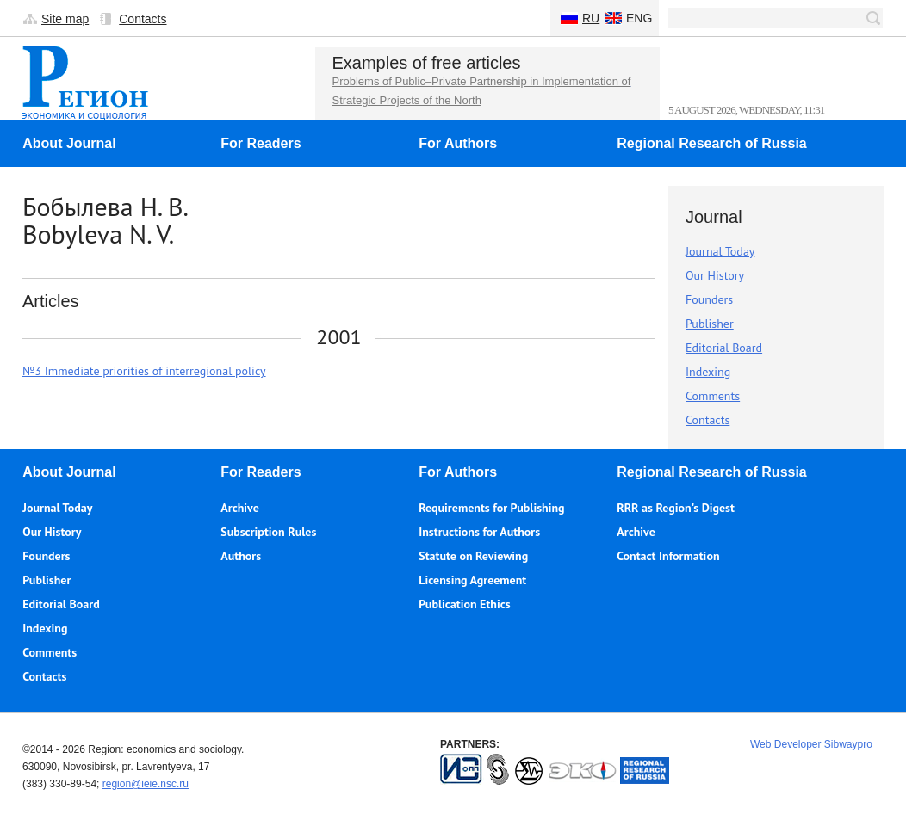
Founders (709, 299)
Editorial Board (724, 347)
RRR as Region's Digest (676, 507)
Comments (713, 396)
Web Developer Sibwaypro (811, 744)
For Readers (260, 143)
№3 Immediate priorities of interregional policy (144, 371)
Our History (715, 275)
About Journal (68, 143)
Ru (590, 18)
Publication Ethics (464, 604)
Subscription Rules (268, 532)
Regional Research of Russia (712, 143)
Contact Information (668, 556)
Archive (239, 507)
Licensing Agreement (472, 580)
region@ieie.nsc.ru (145, 784)
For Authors (458, 143)
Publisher (710, 323)
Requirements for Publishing (491, 507)
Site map (65, 19)
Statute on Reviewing (473, 556)
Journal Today (720, 251)
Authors (240, 556)
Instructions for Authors (479, 532)
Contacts (142, 19)
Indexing (708, 371)
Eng (639, 18)
